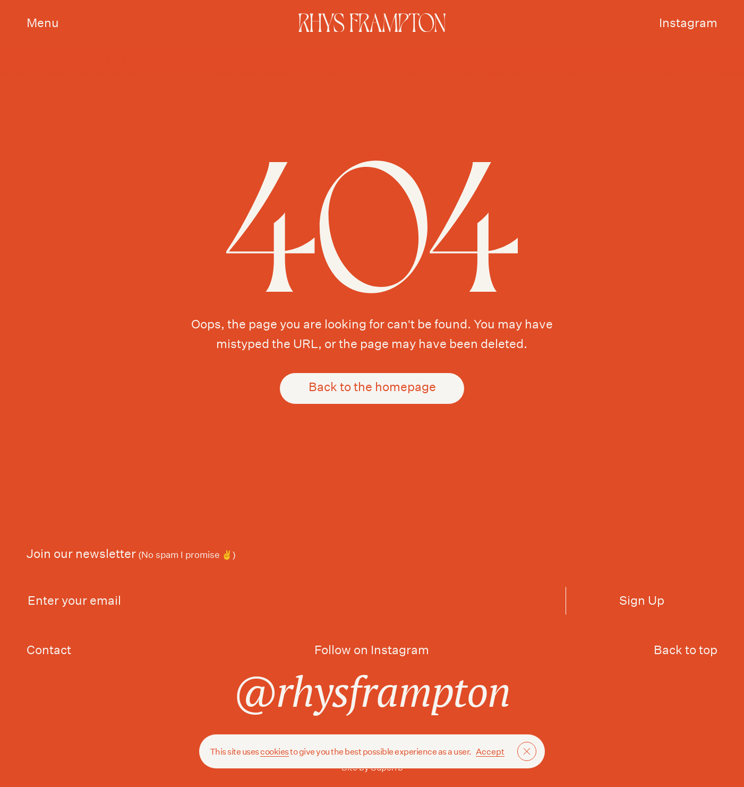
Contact (49, 649)
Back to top (685, 649)
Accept (490, 752)
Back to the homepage (372, 388)
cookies (274, 752)
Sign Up (641, 600)
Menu (43, 22)
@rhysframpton (372, 691)
